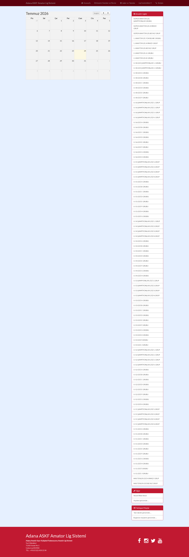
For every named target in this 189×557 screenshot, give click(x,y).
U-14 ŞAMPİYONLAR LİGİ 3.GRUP (147, 231)
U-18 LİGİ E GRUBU (141, 93)
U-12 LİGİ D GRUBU (141, 384)
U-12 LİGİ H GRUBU (141, 404)
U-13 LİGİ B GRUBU (141, 305)
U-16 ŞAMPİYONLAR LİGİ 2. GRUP (147, 108)
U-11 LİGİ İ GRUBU (141, 469)
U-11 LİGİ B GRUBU (141, 434)
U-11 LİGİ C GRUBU (141, 439)
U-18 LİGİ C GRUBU (141, 83)
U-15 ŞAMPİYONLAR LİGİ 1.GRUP (147, 162)
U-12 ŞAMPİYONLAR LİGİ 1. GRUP (147, 350)
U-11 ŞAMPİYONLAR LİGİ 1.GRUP (147, 409)
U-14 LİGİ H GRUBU (141, 276)
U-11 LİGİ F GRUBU (141, 454)
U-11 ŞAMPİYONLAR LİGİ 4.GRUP (147, 424)
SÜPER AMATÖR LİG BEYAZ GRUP (147, 33)
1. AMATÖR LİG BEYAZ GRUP (145, 48)
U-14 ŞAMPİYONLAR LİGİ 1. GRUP (147, 221)
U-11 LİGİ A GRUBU (141, 429)
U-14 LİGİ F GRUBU (141, 266)
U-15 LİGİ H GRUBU (141, 211)
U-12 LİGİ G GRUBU (141, 399)
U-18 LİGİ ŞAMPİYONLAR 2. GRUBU (147, 68)
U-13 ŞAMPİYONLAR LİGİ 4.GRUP (147, 295)
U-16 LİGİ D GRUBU (141, 137)
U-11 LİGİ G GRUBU (141, 459)
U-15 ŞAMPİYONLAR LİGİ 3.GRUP (147, 172)
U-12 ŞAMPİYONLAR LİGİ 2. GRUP (147, 355)
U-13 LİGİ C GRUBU (141, 310)
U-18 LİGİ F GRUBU (141, 98)
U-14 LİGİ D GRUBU (141, 256)
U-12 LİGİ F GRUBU (141, 394)
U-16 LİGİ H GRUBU (141, 157)
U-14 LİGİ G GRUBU (141, 271)
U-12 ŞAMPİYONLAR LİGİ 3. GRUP (147, 360)
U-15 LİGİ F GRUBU (141, 206)
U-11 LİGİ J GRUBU (141, 473)
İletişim (159, 3)
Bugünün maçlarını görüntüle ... (145, 518)
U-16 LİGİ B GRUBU (141, 127)
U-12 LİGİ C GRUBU (141, 379)
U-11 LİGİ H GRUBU (141, 464)
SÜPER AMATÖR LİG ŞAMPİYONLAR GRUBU (143, 20)
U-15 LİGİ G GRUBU (141, 216)
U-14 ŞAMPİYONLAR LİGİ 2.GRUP (147, 226)
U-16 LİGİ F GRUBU (141, 147)
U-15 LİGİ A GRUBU (141, 182)
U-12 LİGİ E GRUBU (141, 389)
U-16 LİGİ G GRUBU (141, 152)
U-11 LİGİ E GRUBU (141, 449)
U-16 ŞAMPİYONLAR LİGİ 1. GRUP (147, 103)
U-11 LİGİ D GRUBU (141, 444)
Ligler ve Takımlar (127, 3)
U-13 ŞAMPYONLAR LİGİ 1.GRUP (146, 281)
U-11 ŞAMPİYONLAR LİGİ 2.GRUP (147, 414)
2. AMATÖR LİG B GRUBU (143, 58)
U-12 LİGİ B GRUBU (141, 375)
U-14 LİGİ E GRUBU (141, 261)
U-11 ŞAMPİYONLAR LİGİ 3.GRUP (147, 419)
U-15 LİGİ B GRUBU (141, 187)
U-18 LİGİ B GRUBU (141, 78)
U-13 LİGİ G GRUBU (141, 330)
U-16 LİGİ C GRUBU (141, 132)
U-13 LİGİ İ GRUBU (141, 340)
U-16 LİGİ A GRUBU (141, 122)
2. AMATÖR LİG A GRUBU (144, 53)
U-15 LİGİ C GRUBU (141, 192)
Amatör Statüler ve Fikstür (105, 3)
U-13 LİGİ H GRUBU (141, 335)
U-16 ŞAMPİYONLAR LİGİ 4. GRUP (147, 117)
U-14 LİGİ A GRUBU (141, 241)
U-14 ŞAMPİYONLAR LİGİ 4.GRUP (147, 236)
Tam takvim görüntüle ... (142, 513)
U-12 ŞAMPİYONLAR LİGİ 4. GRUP (147, 365)
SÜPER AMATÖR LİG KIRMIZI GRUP (145, 27)
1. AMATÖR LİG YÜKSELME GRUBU (147, 38)
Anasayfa (86, 3)
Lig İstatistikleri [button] (145, 3)
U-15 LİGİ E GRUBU (141, 201)
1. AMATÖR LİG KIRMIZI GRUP (146, 43)
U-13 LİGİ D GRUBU (141, 315)
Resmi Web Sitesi (140, 496)
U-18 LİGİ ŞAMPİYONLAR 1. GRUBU (147, 63)
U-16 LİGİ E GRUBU (141, 142)
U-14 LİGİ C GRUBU (141, 251)
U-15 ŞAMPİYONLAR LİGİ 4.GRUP (147, 177)
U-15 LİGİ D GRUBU (141, 197)
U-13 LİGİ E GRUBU (141, 320)
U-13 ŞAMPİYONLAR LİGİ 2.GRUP (147, 286)
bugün (96, 13)
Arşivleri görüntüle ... (141, 500)
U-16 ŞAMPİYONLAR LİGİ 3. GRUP (147, 112)
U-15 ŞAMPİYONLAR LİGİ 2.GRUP (147, 167)
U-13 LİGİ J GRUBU (141, 345)
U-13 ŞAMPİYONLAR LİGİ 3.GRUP (147, 290)
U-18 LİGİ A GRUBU (141, 73)
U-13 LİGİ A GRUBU (141, 300)
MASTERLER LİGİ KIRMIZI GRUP (146, 478)
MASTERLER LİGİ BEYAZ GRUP (146, 483)
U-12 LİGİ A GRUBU (141, 370)
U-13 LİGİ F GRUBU (141, 325)
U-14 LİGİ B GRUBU (141, 246)
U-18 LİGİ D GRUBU (141, 88)
